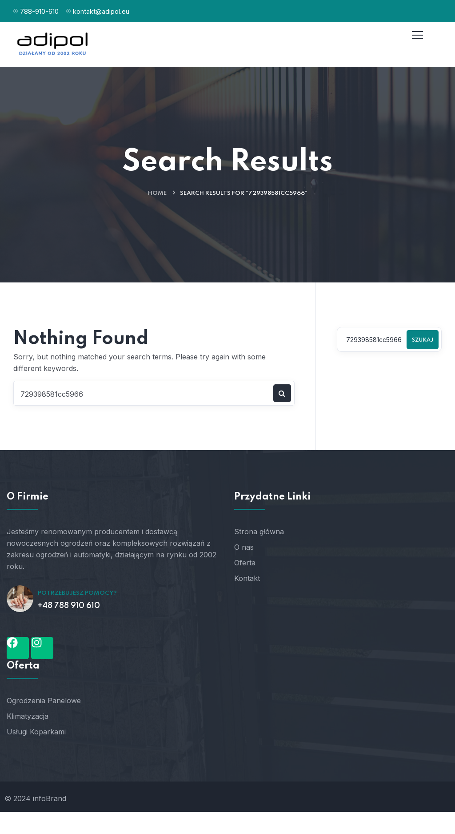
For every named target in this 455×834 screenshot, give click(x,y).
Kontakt (247, 578)
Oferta (244, 562)
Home (157, 193)
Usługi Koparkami (36, 731)
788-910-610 (39, 11)
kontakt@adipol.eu (101, 11)
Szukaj (422, 340)
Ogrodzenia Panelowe (44, 700)
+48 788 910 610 (69, 606)
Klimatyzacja (27, 716)
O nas (244, 547)
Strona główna (259, 531)
